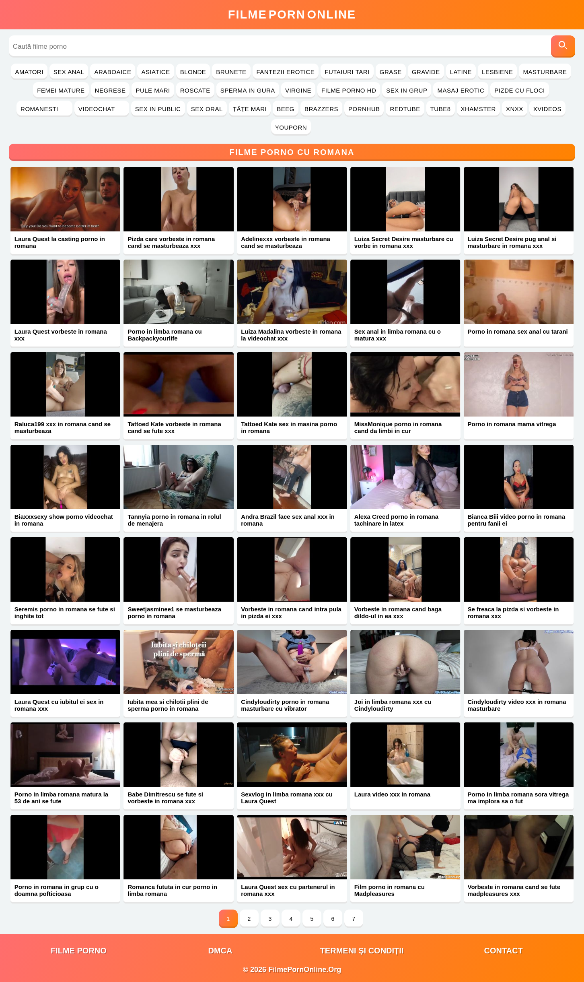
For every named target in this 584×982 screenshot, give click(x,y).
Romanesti (44, 108)
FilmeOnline (292, 14)
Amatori (29, 71)
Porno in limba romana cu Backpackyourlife (164, 335)
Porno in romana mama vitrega (512, 424)
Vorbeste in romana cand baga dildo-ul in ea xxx (398, 612)
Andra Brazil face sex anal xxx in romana (288, 520)
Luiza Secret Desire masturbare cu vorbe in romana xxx (403, 242)
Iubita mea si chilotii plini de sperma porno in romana (167, 705)
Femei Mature (60, 90)
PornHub (364, 108)
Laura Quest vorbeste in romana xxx (60, 335)
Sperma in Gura (247, 90)
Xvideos (547, 108)
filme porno (79, 950)
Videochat (101, 108)
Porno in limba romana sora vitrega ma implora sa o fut (518, 798)
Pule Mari (153, 90)
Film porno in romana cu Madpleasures (389, 890)
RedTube (405, 108)
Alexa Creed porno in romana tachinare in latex (396, 520)
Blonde (193, 71)
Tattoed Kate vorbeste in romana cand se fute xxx (174, 427)
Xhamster (478, 108)
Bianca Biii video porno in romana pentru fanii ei (516, 520)
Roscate (195, 90)
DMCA (220, 950)
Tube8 (440, 108)
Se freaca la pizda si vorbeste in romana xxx (513, 612)
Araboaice (112, 71)
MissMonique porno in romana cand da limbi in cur (398, 427)
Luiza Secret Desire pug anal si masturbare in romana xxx (512, 242)
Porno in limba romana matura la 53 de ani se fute (61, 798)
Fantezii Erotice (286, 71)
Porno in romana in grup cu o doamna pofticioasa (56, 890)
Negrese (110, 90)
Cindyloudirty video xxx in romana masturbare (517, 705)
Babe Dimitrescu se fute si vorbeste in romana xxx (165, 798)
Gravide (426, 71)
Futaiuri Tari (347, 71)
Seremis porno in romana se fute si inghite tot (64, 612)
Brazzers (321, 108)
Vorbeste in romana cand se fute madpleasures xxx (514, 890)
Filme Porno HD (348, 90)
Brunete (231, 71)
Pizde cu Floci (519, 90)
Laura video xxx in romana (392, 794)
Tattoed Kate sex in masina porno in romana (289, 427)
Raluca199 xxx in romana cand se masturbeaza (62, 427)
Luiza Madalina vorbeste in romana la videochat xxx (291, 335)
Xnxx (514, 108)
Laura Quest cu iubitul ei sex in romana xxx (59, 705)
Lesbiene (497, 71)
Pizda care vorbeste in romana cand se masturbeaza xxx (171, 242)
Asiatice (155, 71)
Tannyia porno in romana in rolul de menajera (174, 520)
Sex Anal (68, 71)
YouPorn (291, 127)
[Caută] (563, 46)
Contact (503, 950)
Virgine (298, 90)
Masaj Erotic (460, 90)
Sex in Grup (406, 90)
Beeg (285, 108)
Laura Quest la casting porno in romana (59, 242)
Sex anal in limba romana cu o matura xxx (397, 335)
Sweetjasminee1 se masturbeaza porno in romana (174, 612)
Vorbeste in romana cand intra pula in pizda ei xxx (291, 612)
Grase (391, 71)
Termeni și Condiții (362, 950)
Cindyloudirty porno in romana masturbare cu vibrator (285, 705)
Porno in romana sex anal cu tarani (518, 331)
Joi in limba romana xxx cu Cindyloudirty (393, 705)
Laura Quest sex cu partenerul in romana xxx (288, 890)
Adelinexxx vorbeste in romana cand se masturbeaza (285, 242)
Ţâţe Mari (250, 108)
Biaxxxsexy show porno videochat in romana (63, 520)
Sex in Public (158, 108)
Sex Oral (207, 108)
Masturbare (545, 71)
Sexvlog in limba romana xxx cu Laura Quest (287, 798)
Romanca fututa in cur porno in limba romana (172, 890)
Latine (461, 71)
